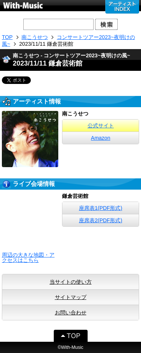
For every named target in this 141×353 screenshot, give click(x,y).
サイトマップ (70, 297)
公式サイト (101, 126)
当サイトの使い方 (71, 282)
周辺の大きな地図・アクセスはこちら (28, 257)
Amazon (100, 138)
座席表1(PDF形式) (100, 208)
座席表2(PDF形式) (100, 220)
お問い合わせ (70, 313)
